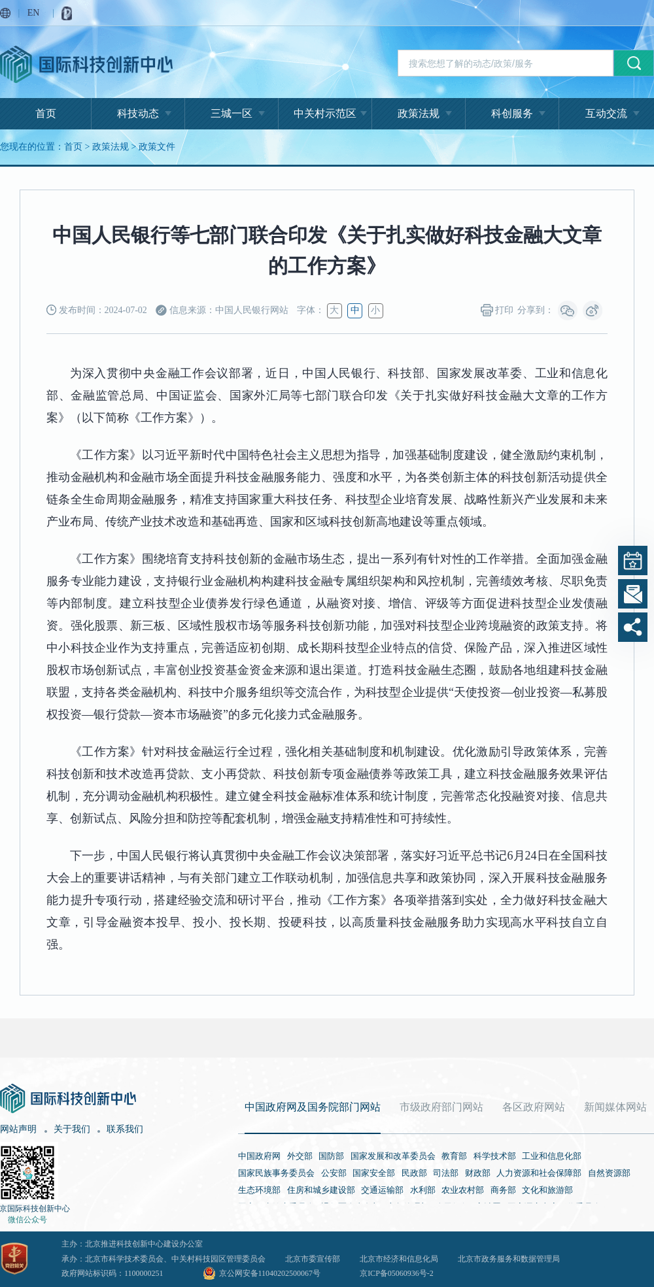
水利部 (423, 1190)
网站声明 (18, 1129)
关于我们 (72, 1129)
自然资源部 (609, 1173)
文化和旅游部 (547, 1190)
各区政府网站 (533, 1106)
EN (33, 13)
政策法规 (418, 113)
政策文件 (157, 147)
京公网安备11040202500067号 (270, 1273)
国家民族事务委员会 (276, 1173)
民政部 (414, 1173)
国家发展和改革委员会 (393, 1156)
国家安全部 (374, 1173)
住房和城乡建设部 (321, 1190)
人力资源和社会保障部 (538, 1173)
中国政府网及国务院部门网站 (313, 1106)
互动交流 (606, 113)
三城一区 (231, 113)
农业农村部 (462, 1190)
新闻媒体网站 (615, 1106)
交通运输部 (382, 1190)
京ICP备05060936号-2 (397, 1273)
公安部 (334, 1173)
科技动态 (138, 113)
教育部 (454, 1156)
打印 (497, 310)
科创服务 (512, 113)
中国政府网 (259, 1156)
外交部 (300, 1156)
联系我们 (125, 1129)
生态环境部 (259, 1190)
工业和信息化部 (551, 1156)
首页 (45, 113)
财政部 (477, 1173)
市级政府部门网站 (441, 1106)
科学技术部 (494, 1156)
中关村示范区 (325, 113)
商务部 (503, 1190)
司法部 (445, 1173)
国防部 (331, 1156)
